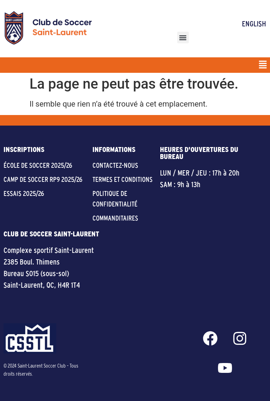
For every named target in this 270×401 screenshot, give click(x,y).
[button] (183, 37)
